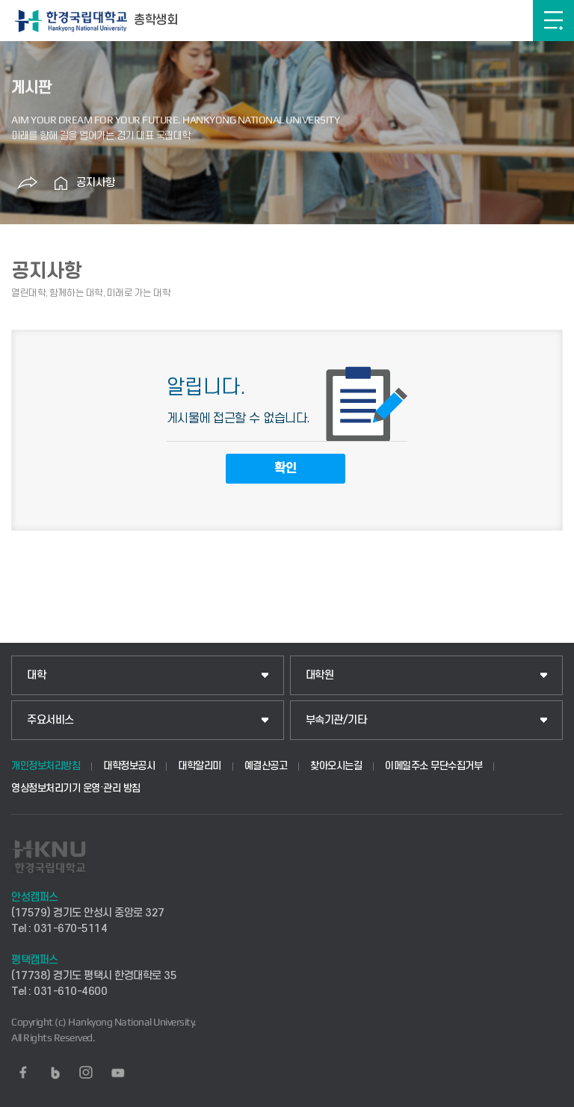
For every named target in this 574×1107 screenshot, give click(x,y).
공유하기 (27, 183)
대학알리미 (199, 765)
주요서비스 (50, 720)
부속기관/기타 (336, 720)
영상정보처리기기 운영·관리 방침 (76, 788)
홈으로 (61, 183)
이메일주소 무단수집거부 (433, 765)
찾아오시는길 (336, 765)
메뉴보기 (553, 20)
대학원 (320, 675)
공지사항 (95, 182)
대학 (36, 675)
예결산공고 (266, 765)
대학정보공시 (129, 765)
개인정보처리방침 (45, 765)
